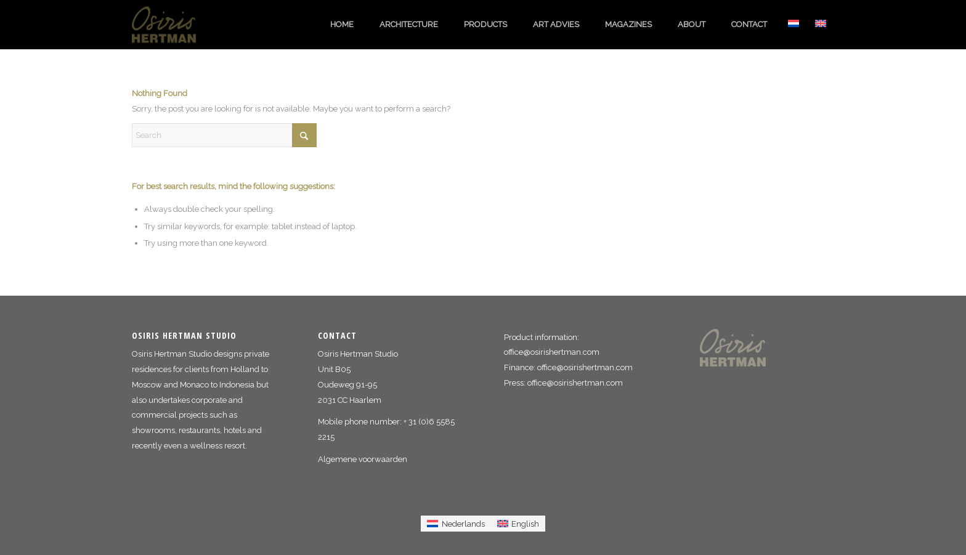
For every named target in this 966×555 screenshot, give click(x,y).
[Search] (224, 135)
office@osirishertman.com (551, 352)
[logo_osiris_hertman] (172, 25)
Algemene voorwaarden (362, 459)
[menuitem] (342, 25)
